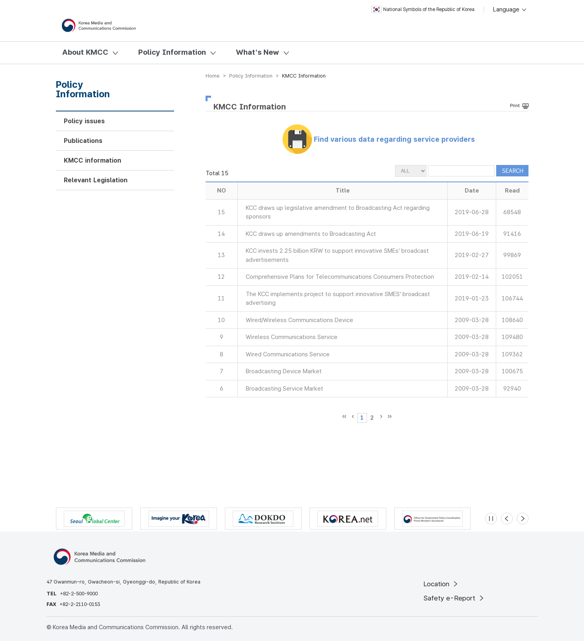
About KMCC (85, 52)
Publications (83, 141)
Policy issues (84, 121)
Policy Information (172, 52)
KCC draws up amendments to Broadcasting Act (311, 233)
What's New (257, 52)
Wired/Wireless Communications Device (299, 320)
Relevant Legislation (96, 180)
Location (441, 584)
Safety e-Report (454, 598)
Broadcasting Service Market (284, 388)
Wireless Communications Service (291, 337)
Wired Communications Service (288, 354)
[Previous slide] (507, 518)
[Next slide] (522, 518)
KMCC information (92, 160)
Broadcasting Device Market (284, 371)
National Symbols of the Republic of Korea (423, 9)
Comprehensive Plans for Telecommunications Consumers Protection (340, 276)
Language (510, 9)
